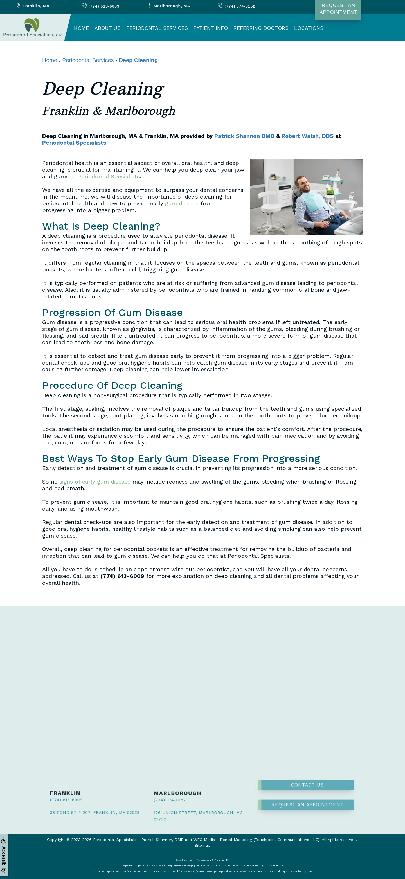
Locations (308, 28)
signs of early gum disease (94, 481)
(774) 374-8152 (163, 801)
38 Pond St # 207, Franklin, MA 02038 (84, 811)
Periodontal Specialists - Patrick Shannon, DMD (138, 839)
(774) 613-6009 (60, 800)
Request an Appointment (307, 789)
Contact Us (307, 769)
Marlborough (168, 6)
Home (81, 28)
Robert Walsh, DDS (308, 135)
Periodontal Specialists (74, 142)
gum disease (182, 203)
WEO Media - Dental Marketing (223, 839)
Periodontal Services (157, 28)
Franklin (32, 6)
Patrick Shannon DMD (244, 135)
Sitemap (202, 845)
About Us (107, 28)
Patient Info (211, 28)
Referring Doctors (261, 28)
